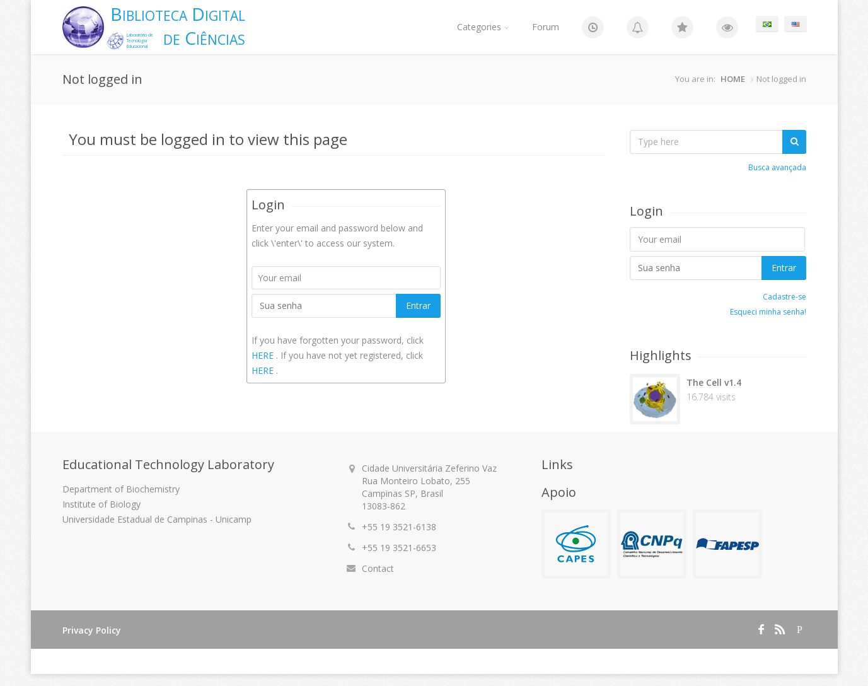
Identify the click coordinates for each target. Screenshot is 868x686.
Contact (378, 568)
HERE (264, 355)
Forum (545, 27)
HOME (732, 78)
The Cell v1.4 (713, 382)
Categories (483, 27)
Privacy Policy (91, 630)
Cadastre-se (784, 296)
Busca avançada (777, 167)
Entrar (418, 305)
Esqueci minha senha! (768, 311)
